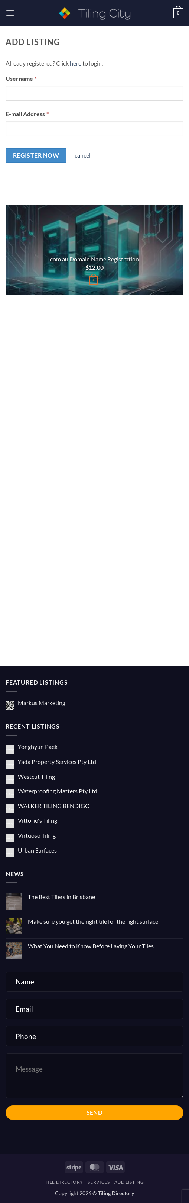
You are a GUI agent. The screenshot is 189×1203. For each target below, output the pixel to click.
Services (99, 1182)
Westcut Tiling (36, 776)
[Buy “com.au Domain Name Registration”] (93, 280)
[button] (10, 13)
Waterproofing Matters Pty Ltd (57, 790)
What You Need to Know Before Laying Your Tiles (91, 945)
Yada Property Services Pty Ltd (57, 761)
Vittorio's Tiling (37, 820)
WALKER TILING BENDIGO (54, 805)
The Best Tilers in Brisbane (61, 896)
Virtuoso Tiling (37, 835)
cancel (83, 155)
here (75, 63)
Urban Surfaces (37, 850)
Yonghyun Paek (38, 746)
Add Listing (129, 1182)
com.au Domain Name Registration (94, 259)
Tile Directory (64, 1182)
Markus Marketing (41, 702)
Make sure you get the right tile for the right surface (93, 921)
